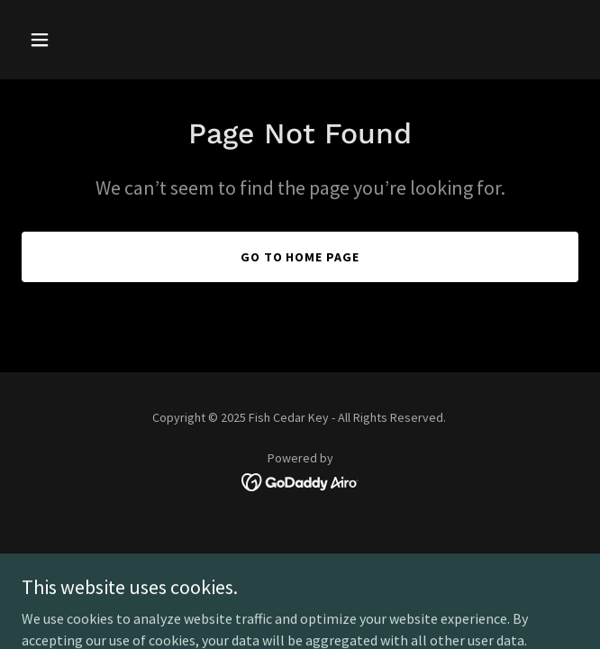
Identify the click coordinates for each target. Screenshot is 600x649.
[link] (300, 480)
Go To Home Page (300, 257)
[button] (63, 40)
